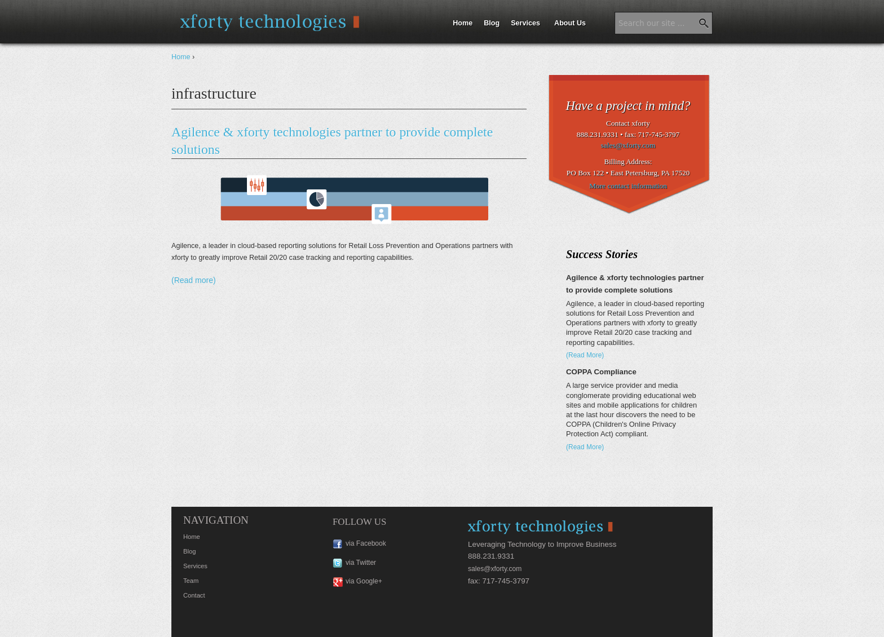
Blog (492, 23)
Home (462, 23)
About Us (570, 23)
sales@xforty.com (628, 145)
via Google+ (364, 581)
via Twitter (361, 563)
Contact (194, 595)
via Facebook (366, 543)
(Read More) (585, 355)
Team (190, 580)
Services (525, 23)
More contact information (628, 186)
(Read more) (193, 280)
